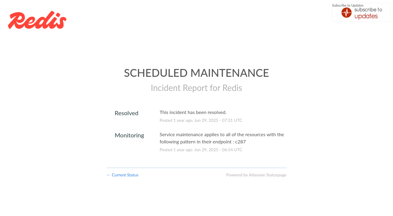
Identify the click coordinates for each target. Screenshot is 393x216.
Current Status (122, 174)
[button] (361, 12)
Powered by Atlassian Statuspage (256, 174)
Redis (232, 87)
